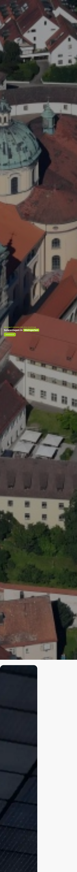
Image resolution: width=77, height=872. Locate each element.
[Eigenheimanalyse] (10, 334)
